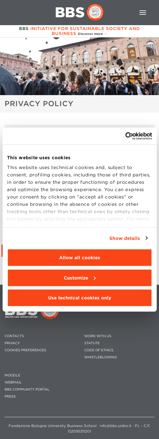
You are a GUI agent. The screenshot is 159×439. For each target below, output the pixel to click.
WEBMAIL (13, 382)
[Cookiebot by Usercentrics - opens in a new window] (125, 136)
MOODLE (12, 375)
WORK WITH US (97, 336)
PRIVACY (12, 343)
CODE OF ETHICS (98, 350)
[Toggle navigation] (143, 12)
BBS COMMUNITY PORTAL (27, 389)
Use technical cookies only (79, 298)
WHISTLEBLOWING (100, 357)
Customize (80, 277)
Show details (124, 238)
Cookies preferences (25, 350)
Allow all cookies (79, 257)
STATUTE (92, 343)
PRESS (10, 396)
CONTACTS (14, 336)
